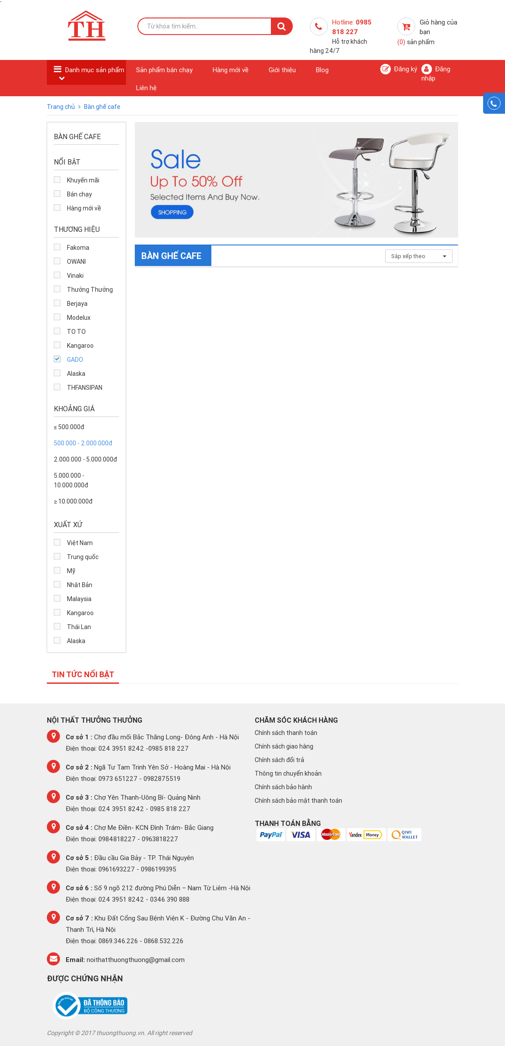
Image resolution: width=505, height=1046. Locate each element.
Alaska (76, 374)
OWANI (76, 262)
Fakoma (78, 248)
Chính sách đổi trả (279, 760)
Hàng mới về (231, 70)
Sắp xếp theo (418, 256)
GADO (75, 360)
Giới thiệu (282, 70)
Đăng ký (398, 69)
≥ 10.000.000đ (73, 501)
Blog (322, 70)
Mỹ (71, 571)
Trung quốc (82, 557)
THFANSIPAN (84, 388)
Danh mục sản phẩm (94, 70)
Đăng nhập (435, 73)
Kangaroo (80, 346)
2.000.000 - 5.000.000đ (85, 459)
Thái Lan (79, 627)
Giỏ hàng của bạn (427, 32)
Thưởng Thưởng (90, 290)
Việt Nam (80, 543)
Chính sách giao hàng (284, 746)
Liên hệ (146, 88)
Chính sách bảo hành (283, 787)
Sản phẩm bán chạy (164, 70)
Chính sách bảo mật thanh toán (298, 801)
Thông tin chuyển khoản (288, 773)
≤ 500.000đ (69, 427)
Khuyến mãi (83, 180)
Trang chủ (61, 107)
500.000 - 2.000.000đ (83, 443)
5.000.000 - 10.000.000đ (71, 480)
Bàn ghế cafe (102, 107)
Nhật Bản (79, 585)
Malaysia (79, 599)
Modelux (79, 318)
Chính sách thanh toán (286, 733)
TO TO (76, 332)
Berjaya (77, 304)
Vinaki (75, 276)
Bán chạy (79, 194)
